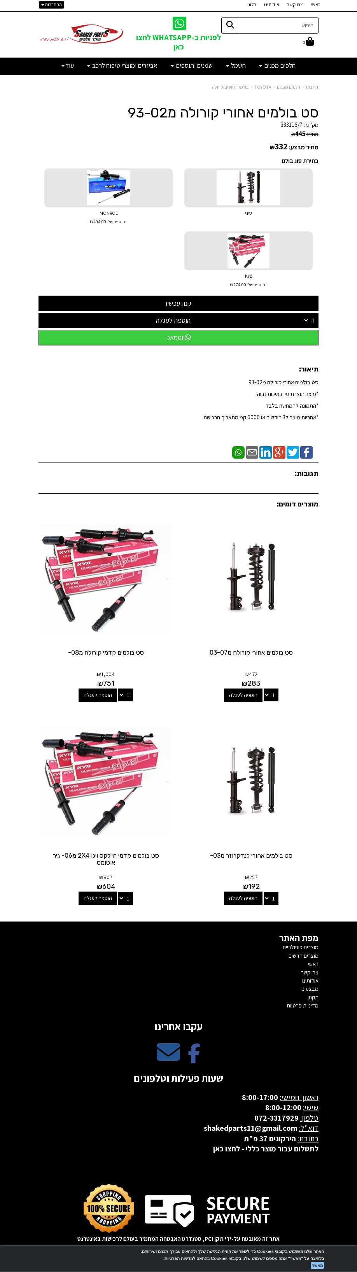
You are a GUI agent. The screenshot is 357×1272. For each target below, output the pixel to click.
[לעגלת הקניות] (308, 42)
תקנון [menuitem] (313, 996)
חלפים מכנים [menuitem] (277, 65)
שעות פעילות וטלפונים (178, 1077)
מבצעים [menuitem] (309, 988)
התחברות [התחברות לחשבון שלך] (51, 4)
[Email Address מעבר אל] (168, 1058)
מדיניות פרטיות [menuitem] (302, 1004)
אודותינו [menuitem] (271, 4)
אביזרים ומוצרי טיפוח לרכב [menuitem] (122, 65)
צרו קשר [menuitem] (295, 4)
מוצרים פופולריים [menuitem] (300, 946)
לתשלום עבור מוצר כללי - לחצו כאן (265, 1148)
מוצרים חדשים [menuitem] (303, 954)
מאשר (317, 1265)
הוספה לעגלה (173, 320)
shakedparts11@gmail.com (251, 1127)
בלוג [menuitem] (252, 4)
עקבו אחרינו (178, 1025)
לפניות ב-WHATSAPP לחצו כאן (178, 41)
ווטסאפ (178, 337)
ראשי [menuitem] (315, 4)
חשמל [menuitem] (236, 65)
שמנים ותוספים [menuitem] (192, 65)
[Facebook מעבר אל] (194, 1058)
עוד (67, 65)
